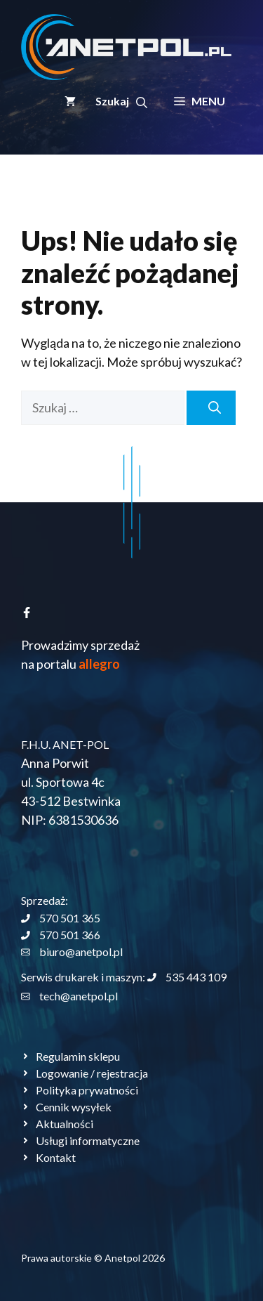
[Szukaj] (211, 408)
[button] (121, 101)
